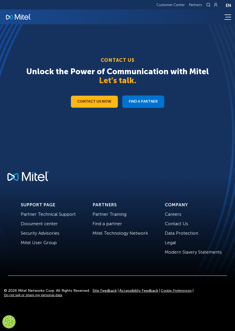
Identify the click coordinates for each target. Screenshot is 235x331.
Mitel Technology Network (120, 233)
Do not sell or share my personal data (33, 295)
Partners (195, 5)
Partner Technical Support (48, 214)
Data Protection (181, 233)
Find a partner (107, 223)
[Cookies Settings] (9, 321)
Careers (173, 214)
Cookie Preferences (176, 291)
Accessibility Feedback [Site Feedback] (138, 290)
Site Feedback (105, 290)
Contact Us (176, 223)
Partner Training (109, 214)
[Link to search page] (209, 4)
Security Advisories (40, 233)
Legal (170, 242)
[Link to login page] (215, 4)
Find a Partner (143, 101)
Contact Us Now (94, 101)
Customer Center (170, 5)
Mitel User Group (39, 242)
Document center (39, 223)
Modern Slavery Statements (193, 252)
